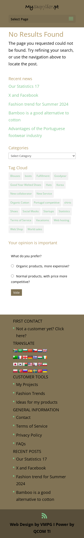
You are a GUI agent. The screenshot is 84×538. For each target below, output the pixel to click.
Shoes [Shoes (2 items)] (14, 211)
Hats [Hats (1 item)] (49, 185)
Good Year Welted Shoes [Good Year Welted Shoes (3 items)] (25, 185)
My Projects (27, 384)
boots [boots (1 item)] (28, 176)
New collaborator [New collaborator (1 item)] (21, 193)
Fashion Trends (30, 393)
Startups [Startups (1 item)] (48, 211)
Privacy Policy (29, 435)
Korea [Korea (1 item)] (60, 185)
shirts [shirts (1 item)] (67, 202)
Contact (23, 417)
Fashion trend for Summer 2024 (38, 104)
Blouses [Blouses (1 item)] (15, 176)
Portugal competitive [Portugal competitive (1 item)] (47, 202)
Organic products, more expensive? (42, 266)
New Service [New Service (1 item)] (44, 193)
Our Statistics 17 (24, 86)
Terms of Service (31, 426)
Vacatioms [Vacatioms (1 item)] (42, 220)
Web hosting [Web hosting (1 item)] (61, 220)
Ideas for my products (37, 402)
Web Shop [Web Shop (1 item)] (16, 229)
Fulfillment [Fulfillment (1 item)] (43, 176)
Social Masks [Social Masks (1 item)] (31, 211)
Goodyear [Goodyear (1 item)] (60, 176)
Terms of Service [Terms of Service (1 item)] (20, 220)
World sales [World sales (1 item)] (35, 229)
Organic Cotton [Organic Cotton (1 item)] (19, 202)
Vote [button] (16, 292)
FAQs (21, 443)
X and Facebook (23, 95)
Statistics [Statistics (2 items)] (64, 211)
